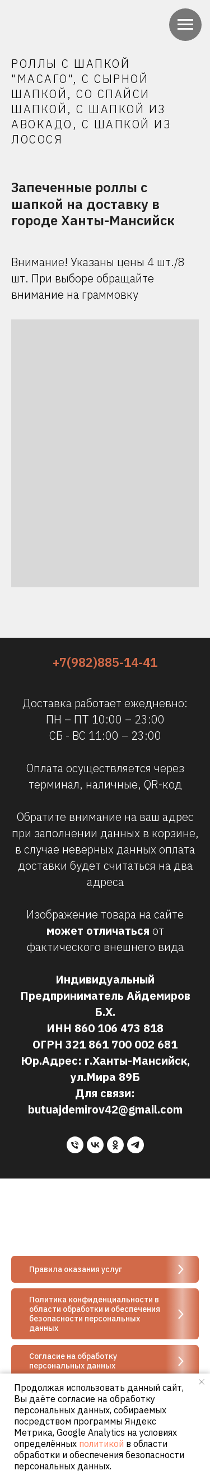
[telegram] (135, 1144)
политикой (101, 1443)
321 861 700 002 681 (122, 1044)
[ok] (115, 1144)
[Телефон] (75, 1144)
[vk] (95, 1144)
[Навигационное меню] (185, 24)
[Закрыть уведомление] (201, 1382)
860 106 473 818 (119, 1028)
